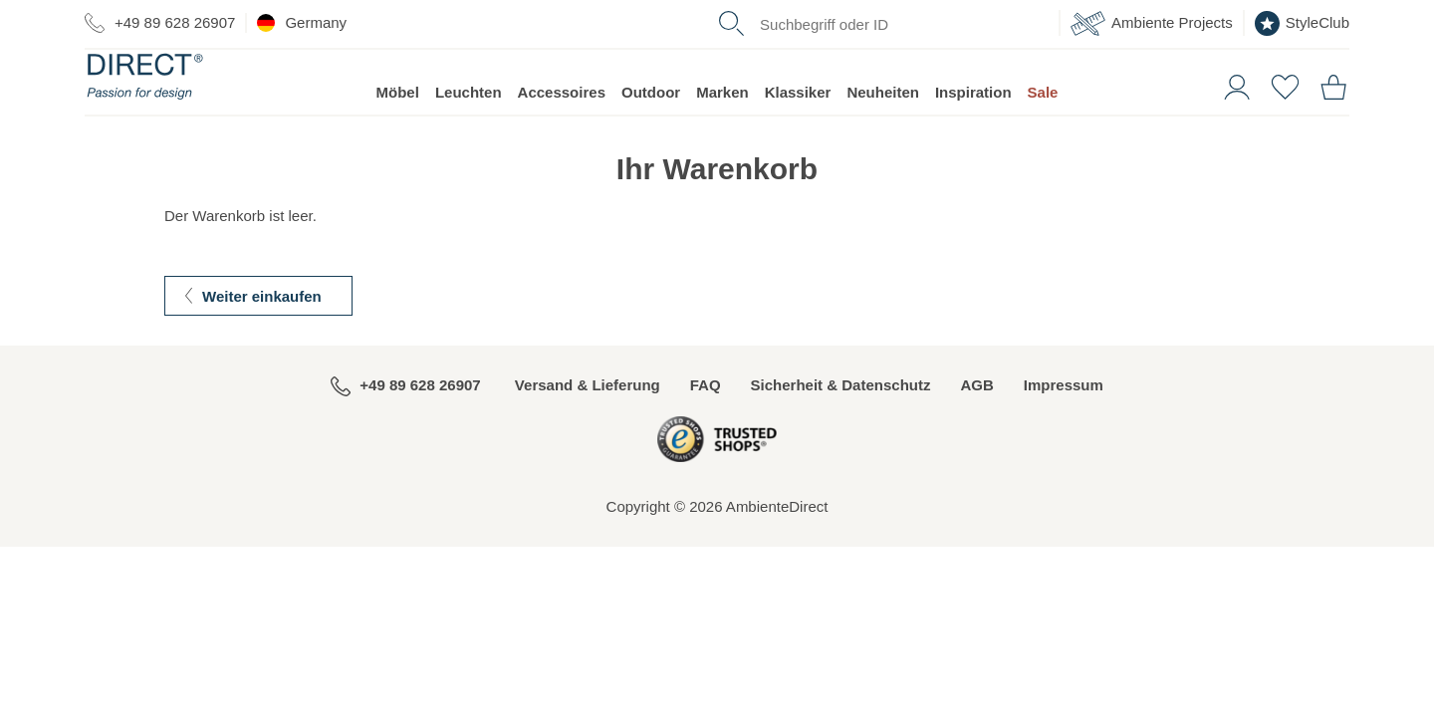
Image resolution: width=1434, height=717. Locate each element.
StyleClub (1302, 23)
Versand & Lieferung (587, 422)
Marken (722, 129)
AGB (976, 422)
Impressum (1063, 422)
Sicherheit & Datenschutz (841, 422)
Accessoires (561, 129)
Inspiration (973, 129)
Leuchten (468, 129)
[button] (1229, 123)
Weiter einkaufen (262, 334)
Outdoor (650, 129)
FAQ (705, 422)
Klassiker (798, 129)
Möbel (397, 129)
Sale (1043, 129)
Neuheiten (882, 129)
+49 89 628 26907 (160, 23)
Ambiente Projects (1152, 23)
